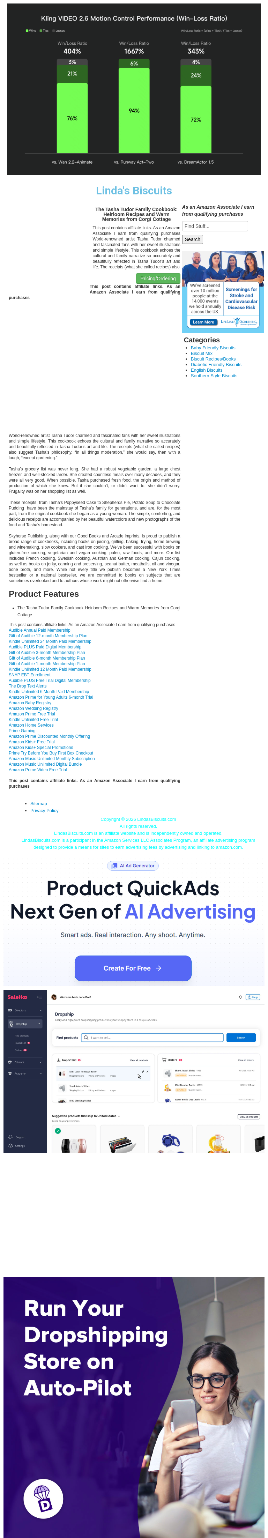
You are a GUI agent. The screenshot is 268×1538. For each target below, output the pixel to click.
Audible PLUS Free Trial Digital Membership (50, 680)
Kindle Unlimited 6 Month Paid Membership (49, 691)
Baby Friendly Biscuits (213, 347)
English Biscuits (207, 370)
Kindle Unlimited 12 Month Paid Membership (50, 669)
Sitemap (38, 803)
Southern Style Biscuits (214, 375)
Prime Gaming (22, 730)
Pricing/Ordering (158, 278)
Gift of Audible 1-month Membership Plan (47, 663)
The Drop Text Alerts (28, 686)
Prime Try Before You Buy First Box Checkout (51, 753)
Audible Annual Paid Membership (39, 630)
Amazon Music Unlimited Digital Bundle (45, 764)
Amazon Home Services (31, 725)
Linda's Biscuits (134, 190)
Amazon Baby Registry (30, 702)
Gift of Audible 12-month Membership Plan (48, 635)
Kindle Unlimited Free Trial (33, 719)
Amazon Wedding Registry (33, 708)
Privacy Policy (44, 810)
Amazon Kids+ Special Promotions (41, 747)
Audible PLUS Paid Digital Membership (45, 647)
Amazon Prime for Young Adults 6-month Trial (51, 697)
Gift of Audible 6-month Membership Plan (47, 658)
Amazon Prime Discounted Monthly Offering (49, 736)
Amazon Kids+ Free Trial (32, 742)
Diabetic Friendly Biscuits (216, 364)
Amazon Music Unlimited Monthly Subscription (52, 758)
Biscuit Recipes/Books (213, 359)
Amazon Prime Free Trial (32, 714)
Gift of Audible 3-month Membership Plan (47, 652)
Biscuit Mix (202, 353)
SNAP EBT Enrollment (30, 675)
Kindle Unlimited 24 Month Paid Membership (50, 641)
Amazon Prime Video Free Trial (38, 769)
